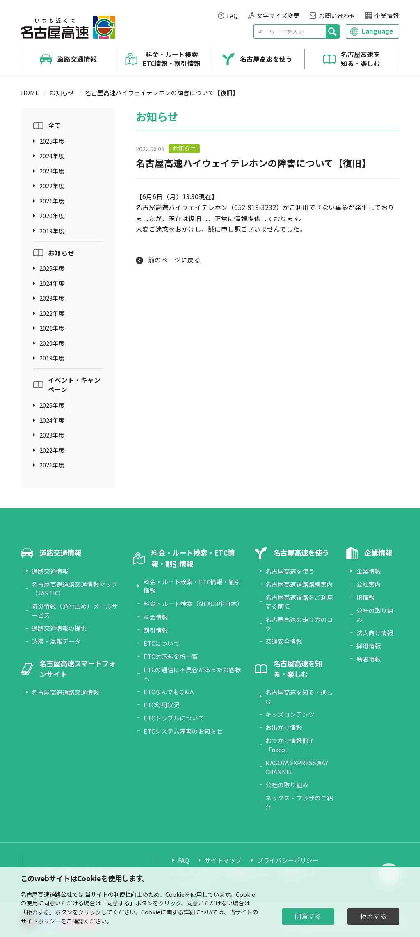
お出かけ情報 (283, 727)
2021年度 (52, 200)
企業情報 (386, 15)
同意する (308, 916)
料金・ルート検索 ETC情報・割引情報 (172, 59)
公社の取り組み (286, 784)
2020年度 (52, 215)
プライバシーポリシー (288, 860)
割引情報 (156, 630)
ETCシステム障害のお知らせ (183, 731)
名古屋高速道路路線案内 (299, 584)
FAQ (232, 15)
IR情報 (365, 597)
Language (377, 30)
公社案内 (368, 584)
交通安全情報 (283, 641)
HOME (30, 92)
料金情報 (156, 617)
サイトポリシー (41, 920)
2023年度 (52, 170)
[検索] (332, 31)
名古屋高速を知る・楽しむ (360, 59)
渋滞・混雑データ (56, 641)
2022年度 (52, 185)
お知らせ (62, 92)
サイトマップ (223, 860)
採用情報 (368, 645)
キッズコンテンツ (290, 714)
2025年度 (52, 141)
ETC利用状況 (162, 704)
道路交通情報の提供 (59, 628)
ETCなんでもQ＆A (169, 691)
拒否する (373, 916)
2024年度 (52, 155)
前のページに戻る (174, 259)
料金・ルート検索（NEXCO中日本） (193, 603)
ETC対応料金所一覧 (171, 656)
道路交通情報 (77, 59)
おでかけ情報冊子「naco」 (290, 745)
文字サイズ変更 (278, 15)
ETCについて (162, 643)
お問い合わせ (337, 15)
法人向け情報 (374, 632)
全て (54, 125)
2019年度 (52, 230)
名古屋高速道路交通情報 (65, 692)
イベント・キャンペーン (74, 384)
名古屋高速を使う (266, 59)
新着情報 (368, 658)
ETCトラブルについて (174, 718)
